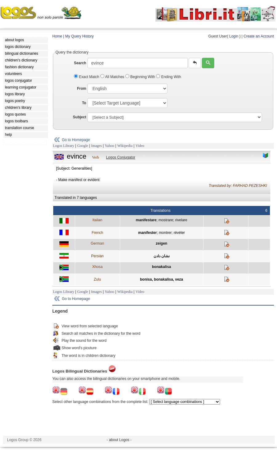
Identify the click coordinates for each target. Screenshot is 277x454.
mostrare (166, 220)
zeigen (161, 243)
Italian (97, 220)
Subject (79, 117)
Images (96, 146)
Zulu (97, 279)
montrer (165, 233)
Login (233, 36)
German (97, 243)
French (97, 233)
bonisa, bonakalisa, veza (161, 279)
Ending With (168, 77)
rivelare (181, 220)
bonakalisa (161, 267)
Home (57, 36)
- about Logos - (119, 440)
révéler (179, 233)
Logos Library (63, 146)
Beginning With (140, 77)
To (84, 103)
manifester (147, 233)
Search (80, 63)
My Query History (79, 36)
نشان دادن (162, 256)
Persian (97, 256)
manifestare (146, 220)
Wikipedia (125, 146)
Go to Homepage (76, 140)
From (81, 88)
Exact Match (87, 77)
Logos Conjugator (120, 157)
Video (139, 146)
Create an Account (258, 36)
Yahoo (109, 146)
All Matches (112, 77)
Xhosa (97, 267)
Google (82, 146)
